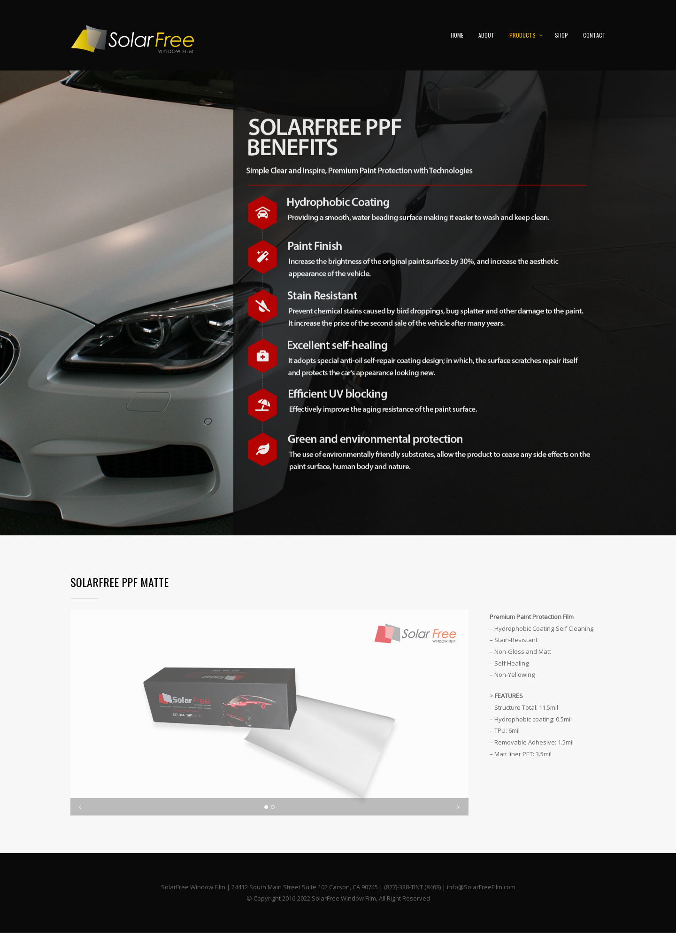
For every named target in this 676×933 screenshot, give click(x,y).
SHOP (561, 35)
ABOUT (486, 35)
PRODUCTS (522, 35)
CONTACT (594, 35)
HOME (457, 35)
